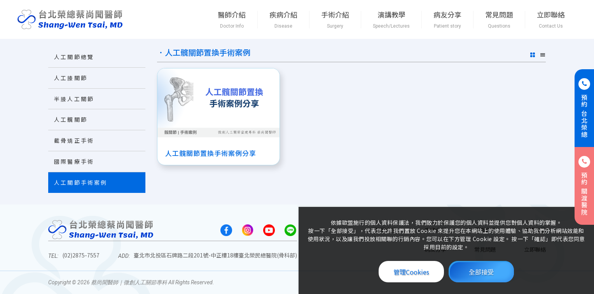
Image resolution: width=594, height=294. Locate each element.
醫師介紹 (232, 19)
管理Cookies (411, 271)
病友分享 (447, 19)
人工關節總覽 (74, 57)
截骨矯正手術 (74, 140)
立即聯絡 (551, 19)
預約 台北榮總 (584, 108)
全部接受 (481, 271)
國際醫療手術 (74, 161)
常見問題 (499, 19)
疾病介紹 (283, 19)
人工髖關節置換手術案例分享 (210, 152)
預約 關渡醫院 (584, 186)
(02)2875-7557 (81, 255)
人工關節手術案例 (81, 182)
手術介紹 (335, 19)
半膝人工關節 (74, 99)
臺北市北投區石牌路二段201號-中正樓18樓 (215, 255)
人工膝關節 (70, 78)
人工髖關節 (70, 119)
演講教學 (391, 19)
